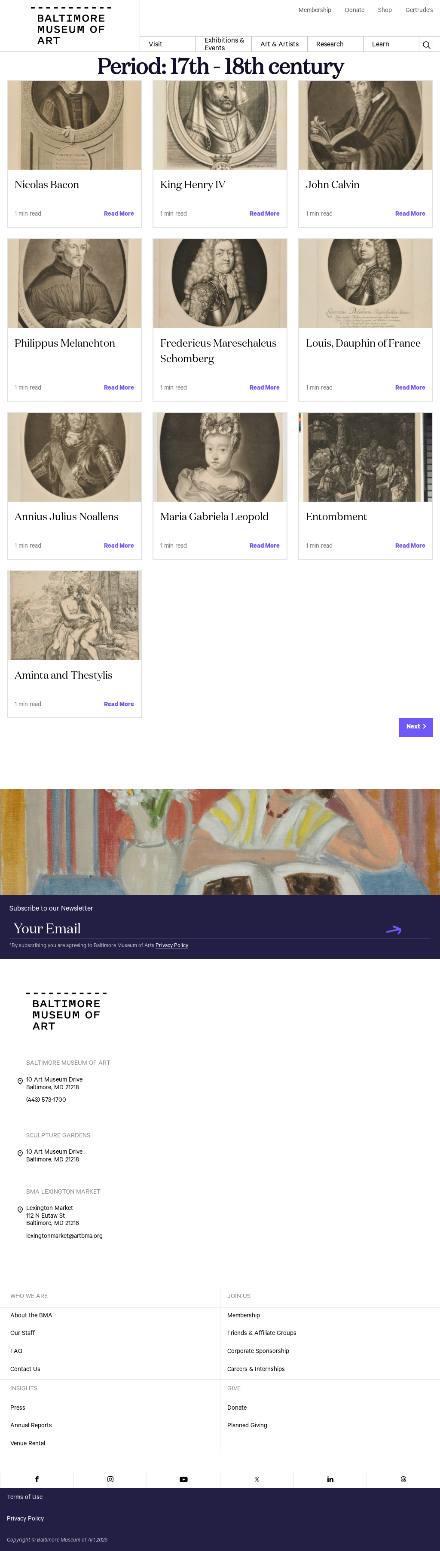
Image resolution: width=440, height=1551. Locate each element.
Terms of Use (25, 1498)
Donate (237, 1408)
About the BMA (31, 1316)
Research (330, 45)
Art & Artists (279, 45)
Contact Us (25, 1370)
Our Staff (22, 1334)
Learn (380, 45)
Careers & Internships (256, 1370)
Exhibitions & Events (224, 44)
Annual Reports (31, 1426)
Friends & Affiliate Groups (261, 1334)
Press (17, 1408)
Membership (243, 1316)
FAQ (16, 1352)
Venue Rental (27, 1444)
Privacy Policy (172, 946)
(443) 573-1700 (46, 1101)
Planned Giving (247, 1426)
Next (413, 727)
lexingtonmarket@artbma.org (64, 1237)
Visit (155, 45)
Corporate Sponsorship (258, 1352)
